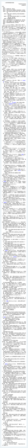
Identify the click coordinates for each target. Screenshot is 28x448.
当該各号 (11, 103)
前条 (22, 154)
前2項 (5, 181)
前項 (7, 301)
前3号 (19, 170)
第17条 (14, 256)
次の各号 (14, 102)
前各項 (5, 202)
